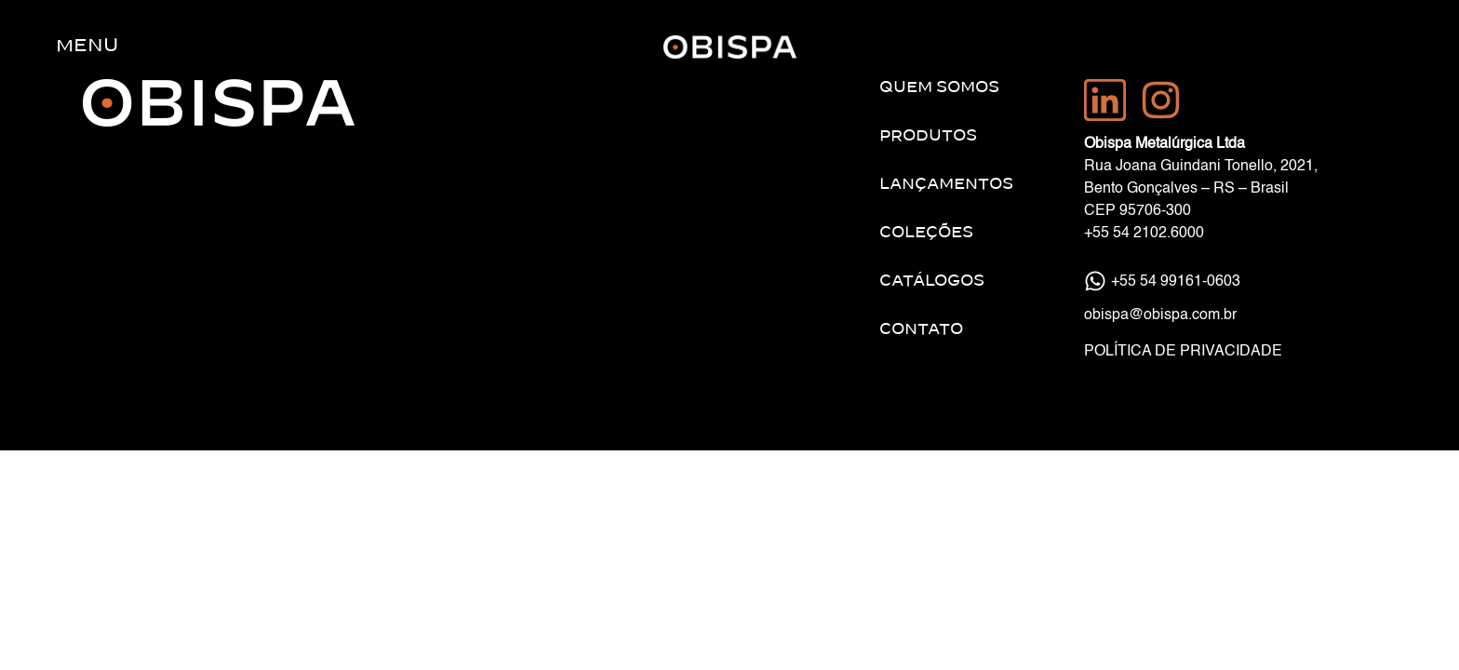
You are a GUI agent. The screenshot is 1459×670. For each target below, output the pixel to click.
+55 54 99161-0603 (1175, 282)
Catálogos (931, 281)
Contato (921, 329)
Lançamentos (946, 184)
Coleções (926, 232)
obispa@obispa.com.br (1160, 315)
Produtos (928, 135)
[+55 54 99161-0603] (1095, 281)
